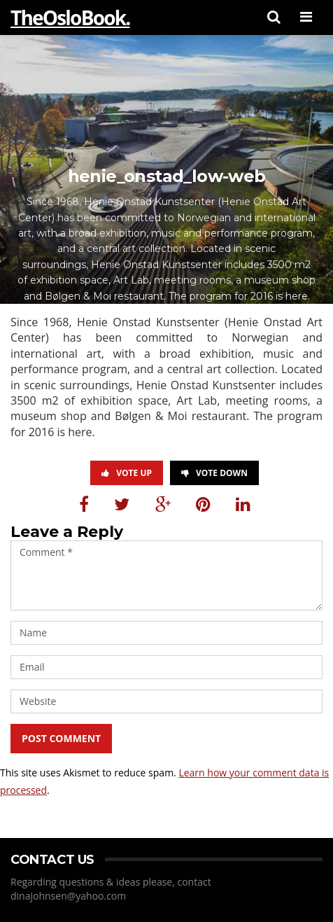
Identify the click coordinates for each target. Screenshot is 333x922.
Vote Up (126, 473)
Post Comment (61, 738)
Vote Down (214, 473)
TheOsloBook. (69, 17)
